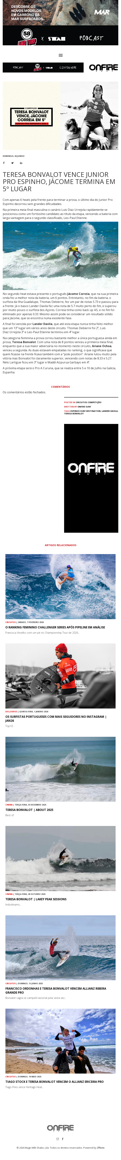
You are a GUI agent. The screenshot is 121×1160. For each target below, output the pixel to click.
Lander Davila (110, 411)
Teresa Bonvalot (74, 413)
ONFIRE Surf (84, 406)
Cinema (9, 804)
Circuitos (81, 402)
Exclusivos (11, 711)
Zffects (101, 1147)
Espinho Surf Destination (85, 411)
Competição (94, 402)
